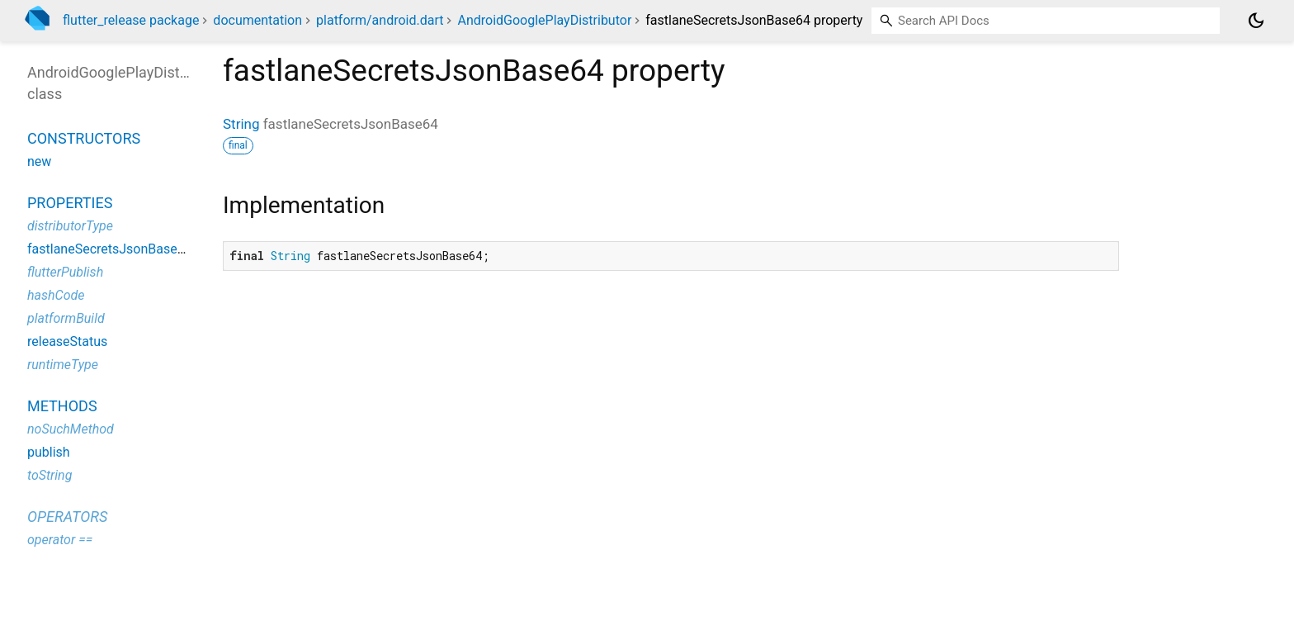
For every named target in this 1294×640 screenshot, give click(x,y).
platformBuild (66, 318)
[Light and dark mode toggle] (1256, 20)
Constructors (83, 138)
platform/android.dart (379, 20)
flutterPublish (65, 272)
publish (48, 452)
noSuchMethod (70, 429)
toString (49, 475)
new (39, 161)
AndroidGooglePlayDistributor (544, 20)
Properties (69, 202)
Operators (67, 516)
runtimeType (62, 364)
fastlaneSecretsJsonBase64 (109, 249)
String (241, 124)
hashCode (55, 295)
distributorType (70, 226)
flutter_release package (131, 20)
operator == (59, 540)
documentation (257, 20)
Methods (62, 406)
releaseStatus (67, 341)
